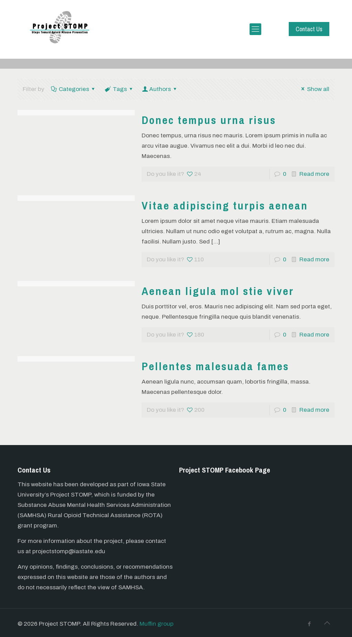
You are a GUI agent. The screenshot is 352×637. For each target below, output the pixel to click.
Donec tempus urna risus (209, 120)
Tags (119, 89)
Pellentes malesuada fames (215, 366)
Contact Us (309, 29)
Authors (160, 89)
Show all (314, 89)
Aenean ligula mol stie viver (218, 291)
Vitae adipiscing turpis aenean (225, 205)
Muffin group (157, 624)
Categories (73, 89)
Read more (314, 174)
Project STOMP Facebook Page (224, 470)
